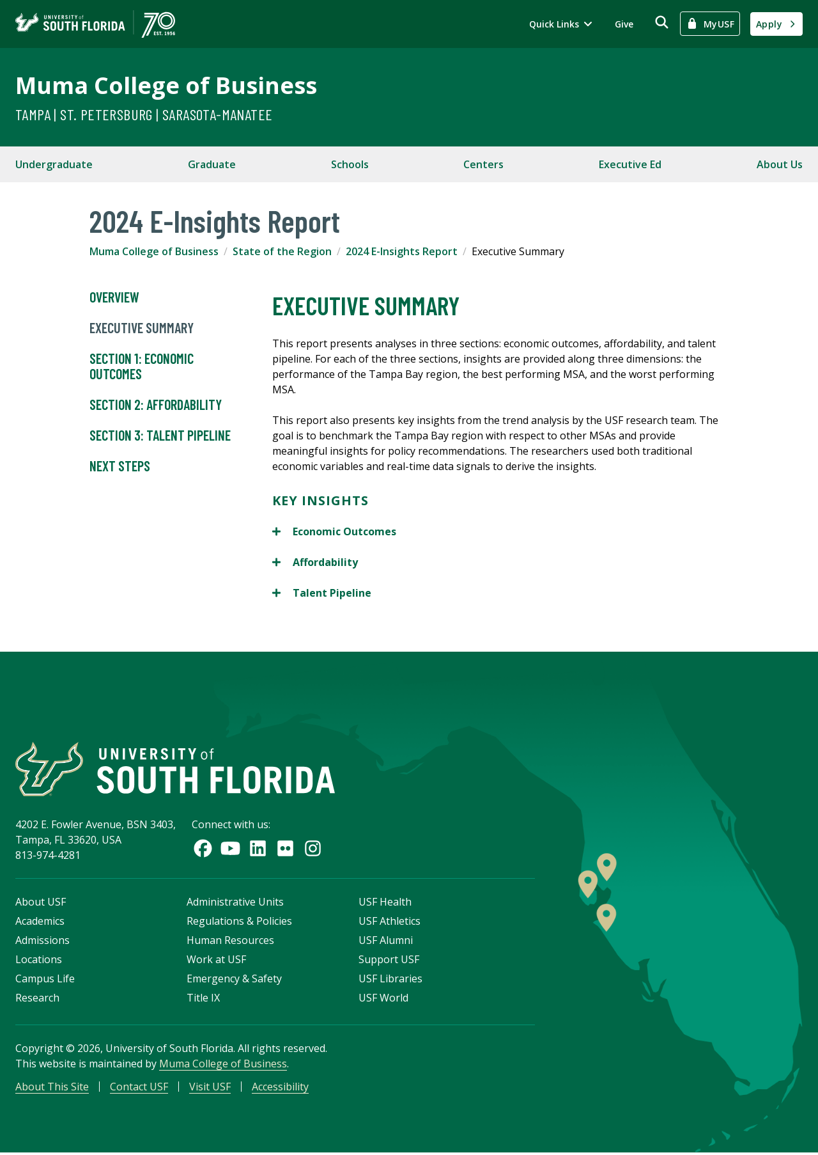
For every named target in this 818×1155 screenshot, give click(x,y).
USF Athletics (390, 923)
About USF (40, 904)
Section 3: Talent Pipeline (160, 435)
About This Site (52, 1088)
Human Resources (230, 942)
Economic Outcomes (334, 531)
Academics (40, 923)
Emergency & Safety (234, 980)
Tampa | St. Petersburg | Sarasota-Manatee (143, 114)
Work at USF (216, 961)
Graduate (212, 164)
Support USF (389, 961)
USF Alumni (386, 942)
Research (37, 1000)
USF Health (385, 904)
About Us (780, 164)
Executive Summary (141, 328)
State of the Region (282, 251)
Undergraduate (54, 164)
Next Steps (119, 466)
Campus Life (45, 980)
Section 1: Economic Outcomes (141, 366)
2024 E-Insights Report (402, 251)
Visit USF (210, 1088)
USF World (383, 1000)
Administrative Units (235, 904)
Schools (350, 164)
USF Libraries (390, 980)
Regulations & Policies (239, 923)
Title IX (203, 1000)
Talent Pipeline (321, 593)
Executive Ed (630, 164)
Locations (38, 961)
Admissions (42, 942)
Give (624, 24)
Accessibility (280, 1088)
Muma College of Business (166, 85)
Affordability (315, 562)
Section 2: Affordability (155, 404)
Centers (483, 164)
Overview (114, 297)
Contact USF (139, 1088)
